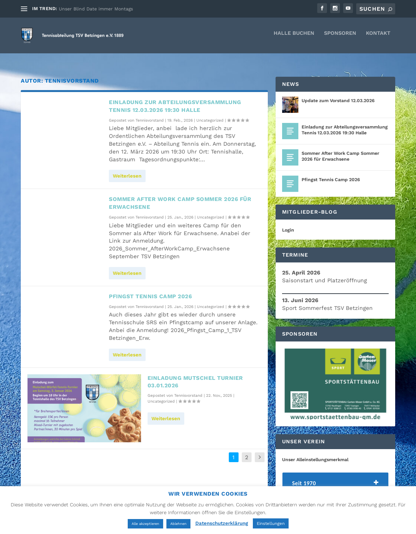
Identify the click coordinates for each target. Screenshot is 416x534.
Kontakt (378, 38)
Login (288, 224)
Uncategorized (210, 114)
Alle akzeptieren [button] (145, 524)
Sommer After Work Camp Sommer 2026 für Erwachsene (340, 150)
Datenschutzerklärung (221, 523)
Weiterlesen (127, 170)
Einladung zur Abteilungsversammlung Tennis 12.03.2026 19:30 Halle (345, 123)
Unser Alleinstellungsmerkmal (315, 453)
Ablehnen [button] (178, 524)
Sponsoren (340, 38)
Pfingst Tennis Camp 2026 (150, 290)
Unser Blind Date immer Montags (96, 8)
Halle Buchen (294, 38)
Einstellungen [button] (271, 523)
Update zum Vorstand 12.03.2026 (338, 94)
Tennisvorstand (150, 114)
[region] (335, 378)
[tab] (335, 479)
